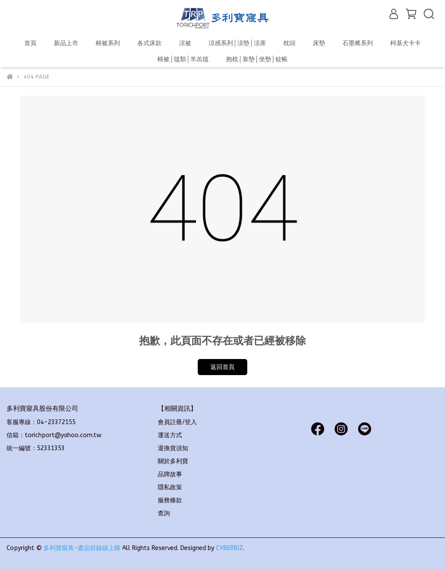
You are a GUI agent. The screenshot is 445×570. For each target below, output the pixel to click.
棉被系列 (108, 43)
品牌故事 (170, 474)
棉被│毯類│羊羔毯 (183, 59)
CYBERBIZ (229, 548)
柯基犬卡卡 (405, 43)
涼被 (185, 43)
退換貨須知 (173, 448)
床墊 (319, 43)
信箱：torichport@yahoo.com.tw (54, 435)
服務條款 (170, 500)
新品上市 (66, 43)
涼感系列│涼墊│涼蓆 (237, 43)
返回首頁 (222, 367)
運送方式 (170, 435)
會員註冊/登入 (177, 422)
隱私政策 (170, 487)
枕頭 (289, 43)
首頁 (30, 43)
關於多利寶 (173, 461)
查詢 (164, 513)
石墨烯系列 (357, 43)
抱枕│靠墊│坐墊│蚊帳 (257, 59)
